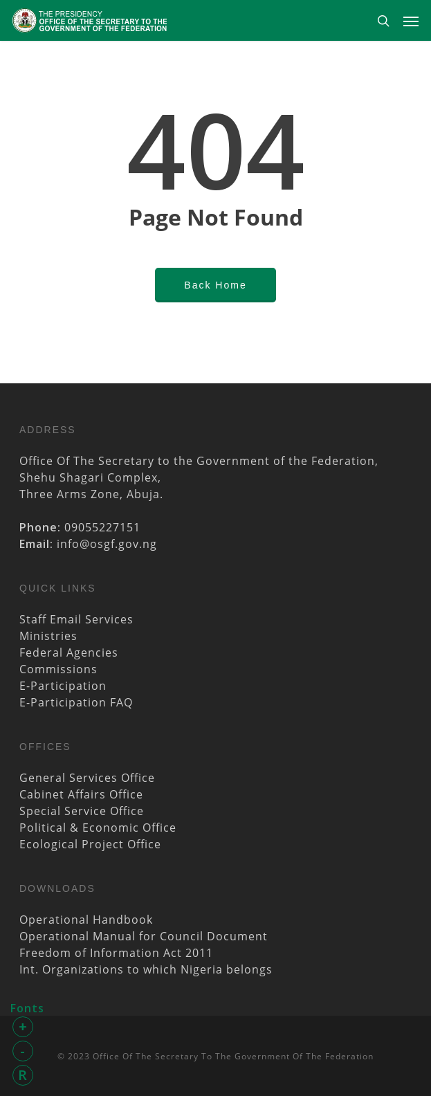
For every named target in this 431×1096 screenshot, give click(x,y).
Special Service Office (81, 811)
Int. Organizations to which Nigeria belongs (146, 969)
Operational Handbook (86, 919)
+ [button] (23, 1026)
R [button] (23, 1075)
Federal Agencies (68, 652)
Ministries (48, 635)
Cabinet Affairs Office (81, 794)
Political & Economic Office (97, 827)
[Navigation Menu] (411, 21)
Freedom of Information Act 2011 (116, 952)
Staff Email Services (76, 619)
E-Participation (63, 685)
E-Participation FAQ (76, 702)
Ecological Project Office (90, 844)
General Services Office (87, 777)
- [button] (23, 1050)
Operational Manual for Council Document (143, 936)
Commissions (58, 669)
